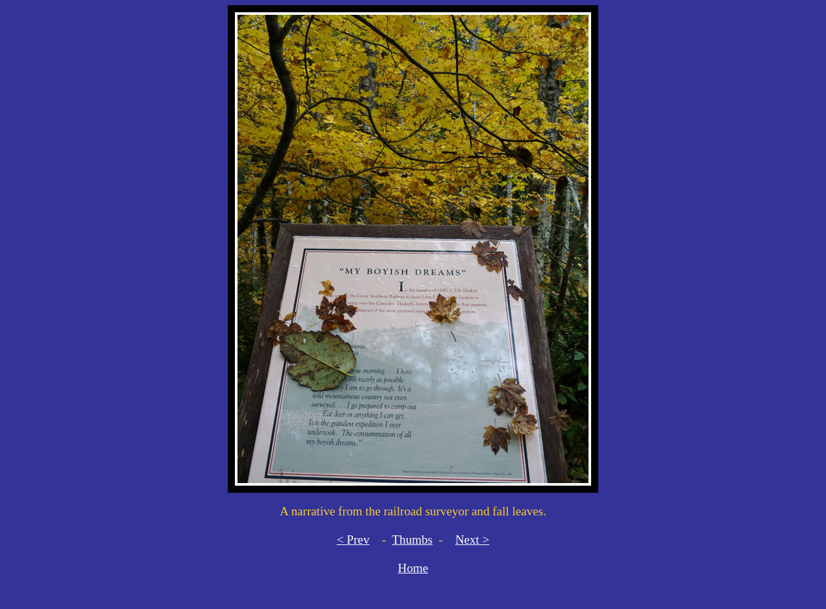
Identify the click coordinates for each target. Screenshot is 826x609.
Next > (472, 539)
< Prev (353, 539)
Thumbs (412, 539)
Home (413, 568)
